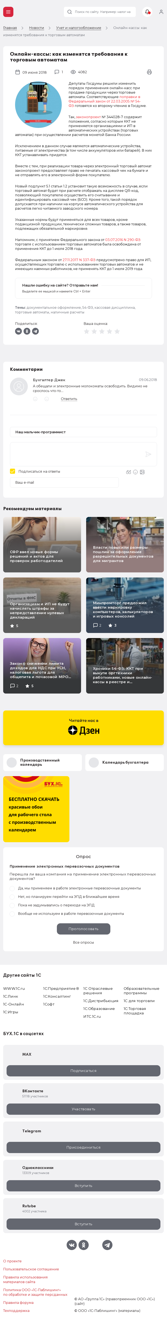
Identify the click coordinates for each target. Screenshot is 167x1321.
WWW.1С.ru (14, 988)
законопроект (88, 117)
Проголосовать (83, 929)
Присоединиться (83, 1147)
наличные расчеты (67, 312)
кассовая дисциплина (114, 308)
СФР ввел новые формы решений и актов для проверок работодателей (36, 556)
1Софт (48, 1004)
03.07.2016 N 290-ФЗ (122, 240)
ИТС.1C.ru (92, 1016)
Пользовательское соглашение (31, 1269)
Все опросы (83, 942)
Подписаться (83, 1071)
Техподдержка (16, 1311)
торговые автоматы (32, 312)
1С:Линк (10, 996)
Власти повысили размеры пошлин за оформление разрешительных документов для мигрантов (123, 554)
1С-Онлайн (13, 1004)
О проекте (12, 1261)
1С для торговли (139, 1001)
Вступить (84, 1186)
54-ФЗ (87, 308)
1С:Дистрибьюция (100, 1001)
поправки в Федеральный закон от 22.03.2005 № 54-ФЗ (105, 101)
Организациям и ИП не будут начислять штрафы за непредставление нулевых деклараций (40, 610)
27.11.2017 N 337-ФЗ (79, 260)
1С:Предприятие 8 (61, 988)
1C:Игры (10, 1012)
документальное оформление (54, 308)
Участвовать (83, 1109)
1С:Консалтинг (57, 996)
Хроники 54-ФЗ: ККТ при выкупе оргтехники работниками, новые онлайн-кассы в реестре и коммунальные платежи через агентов (124, 679)
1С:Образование (99, 1009)
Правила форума (18, 1303)
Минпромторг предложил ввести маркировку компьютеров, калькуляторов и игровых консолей (123, 609)
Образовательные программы (142, 990)
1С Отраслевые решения (97, 990)
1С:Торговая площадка (135, 1011)
